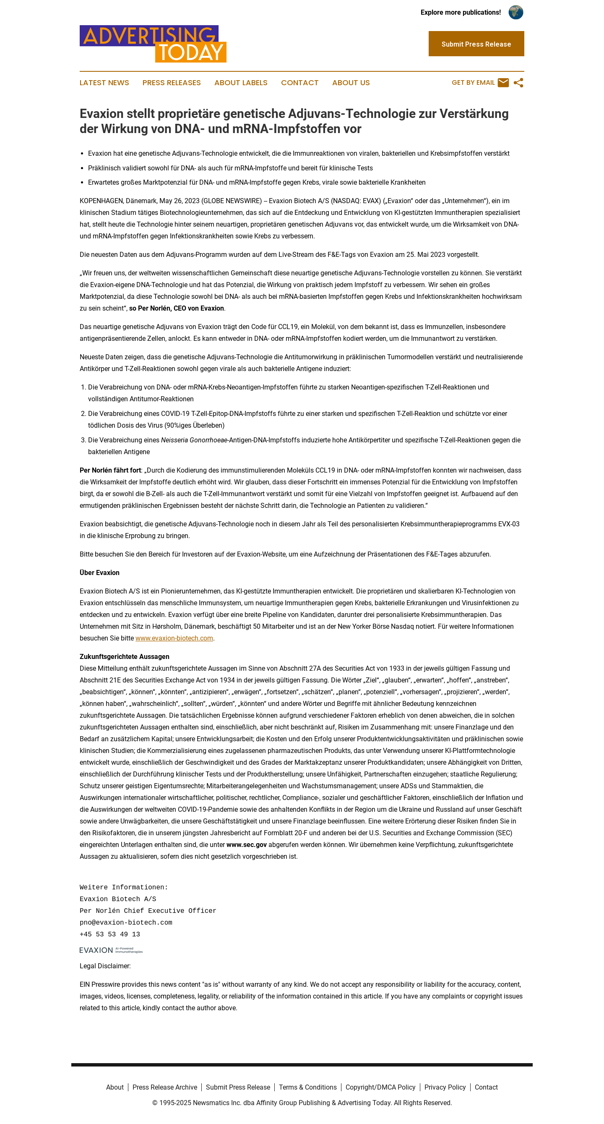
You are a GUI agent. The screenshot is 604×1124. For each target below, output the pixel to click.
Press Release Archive (165, 1087)
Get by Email (480, 83)
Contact (300, 82)
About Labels (241, 82)
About (115, 1087)
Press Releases (172, 82)
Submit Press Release (238, 1087)
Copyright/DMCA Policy (381, 1087)
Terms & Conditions (308, 1087)
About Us (351, 82)
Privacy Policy (445, 1087)
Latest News (104, 82)
